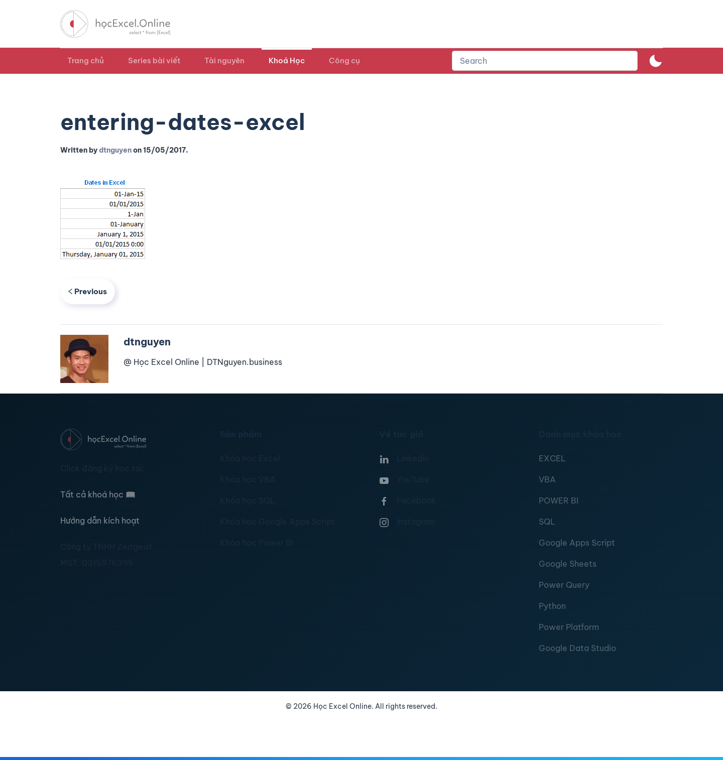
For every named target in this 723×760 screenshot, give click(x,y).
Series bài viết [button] (154, 60)
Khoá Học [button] (287, 60)
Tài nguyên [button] (224, 60)
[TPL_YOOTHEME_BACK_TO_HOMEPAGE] (124, 24)
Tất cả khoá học (98, 494)
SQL (547, 522)
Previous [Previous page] (87, 291)
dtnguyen (115, 150)
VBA (547, 479)
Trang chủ (85, 60)
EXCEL (552, 458)
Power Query (564, 585)
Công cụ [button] (344, 60)
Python (552, 606)
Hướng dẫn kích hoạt (100, 521)
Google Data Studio (577, 648)
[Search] (545, 61)
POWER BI (558, 500)
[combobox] (545, 61)
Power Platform (569, 627)
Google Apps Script (577, 543)
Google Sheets (567, 564)
